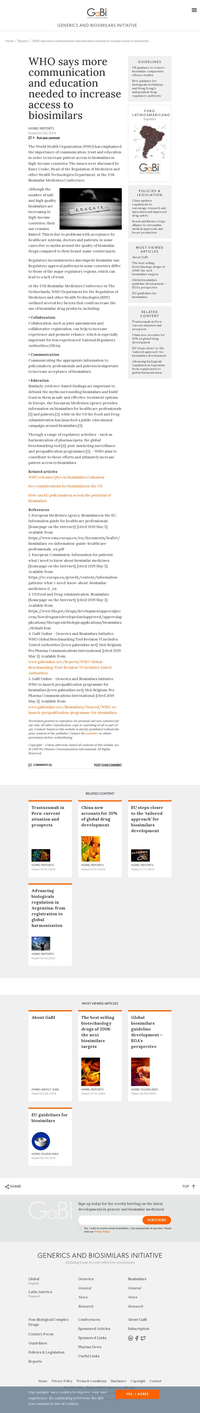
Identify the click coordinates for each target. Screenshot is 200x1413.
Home (9, 41)
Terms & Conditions (91, 1381)
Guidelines (37, 1343)
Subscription (138, 1328)
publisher (92, 733)
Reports (23, 41)
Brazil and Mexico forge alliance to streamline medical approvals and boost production (148, 226)
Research (85, 1306)
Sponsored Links (92, 1338)
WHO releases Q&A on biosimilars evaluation (66, 477)
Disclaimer (118, 1381)
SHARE (13, 1186)
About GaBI (140, 257)
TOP (188, 1186)
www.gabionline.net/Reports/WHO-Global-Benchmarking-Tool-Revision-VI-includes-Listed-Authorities (70, 667)
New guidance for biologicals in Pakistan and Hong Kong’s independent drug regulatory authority (147, 88)
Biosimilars (137, 1279)
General (84, 1288)
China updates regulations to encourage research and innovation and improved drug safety (149, 208)
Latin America (50, 1293)
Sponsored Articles (94, 1328)
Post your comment (48, 138)
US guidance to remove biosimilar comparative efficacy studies (148, 71)
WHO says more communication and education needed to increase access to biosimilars (90, 41)
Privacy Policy (101, 1231)
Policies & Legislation (46, 1352)
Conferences (89, 1319)
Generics (86, 1279)
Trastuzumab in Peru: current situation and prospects (147, 325)
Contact (156, 1381)
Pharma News (89, 1347)
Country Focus (40, 1334)
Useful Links (88, 1356)
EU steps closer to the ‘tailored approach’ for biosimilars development (149, 351)
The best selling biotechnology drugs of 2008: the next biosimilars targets (148, 268)
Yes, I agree (137, 1394)
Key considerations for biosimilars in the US (65, 486)
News (82, 1297)
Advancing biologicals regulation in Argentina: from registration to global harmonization (148, 367)
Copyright (137, 1381)
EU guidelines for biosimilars (144, 295)
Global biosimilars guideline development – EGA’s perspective (149, 283)
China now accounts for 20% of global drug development (148, 338)
